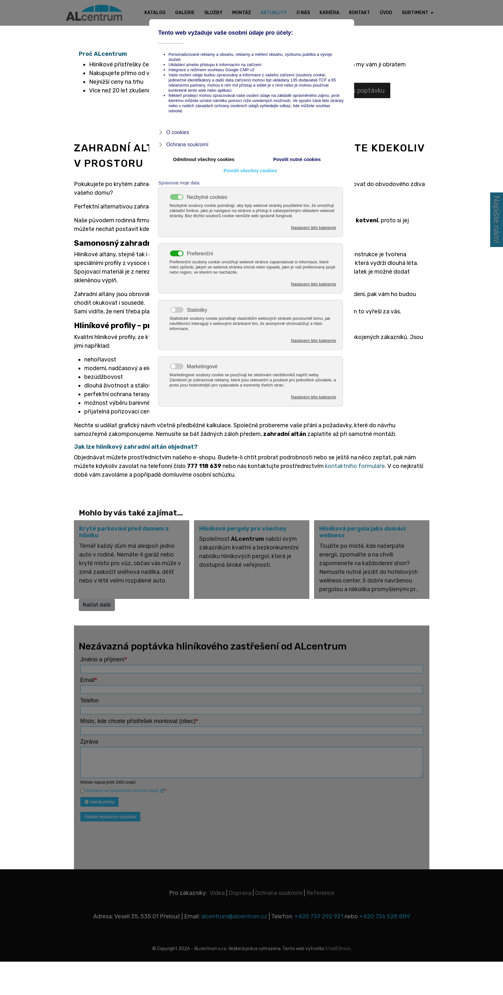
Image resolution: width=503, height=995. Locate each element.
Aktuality (274, 12)
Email (88, 680)
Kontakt (359, 12)
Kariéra (329, 12)
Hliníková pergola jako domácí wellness (362, 532)
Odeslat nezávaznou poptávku (110, 816)
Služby (213, 12)
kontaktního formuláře (355, 466)
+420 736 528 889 (384, 916)
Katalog (155, 12)
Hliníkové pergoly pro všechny (243, 528)
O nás (303, 12)
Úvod (386, 12)
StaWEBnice (337, 948)
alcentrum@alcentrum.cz (235, 916)
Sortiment (415, 12)
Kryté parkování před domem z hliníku (124, 532)
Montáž (241, 12)
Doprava (240, 893)
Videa (217, 893)
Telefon (89, 700)
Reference (320, 893)
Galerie (185, 12)
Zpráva (89, 741)
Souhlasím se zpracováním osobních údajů (125, 790)
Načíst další (97, 605)
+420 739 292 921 (318, 916)
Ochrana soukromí (279, 893)
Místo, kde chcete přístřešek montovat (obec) (139, 721)
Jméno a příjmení (103, 659)
